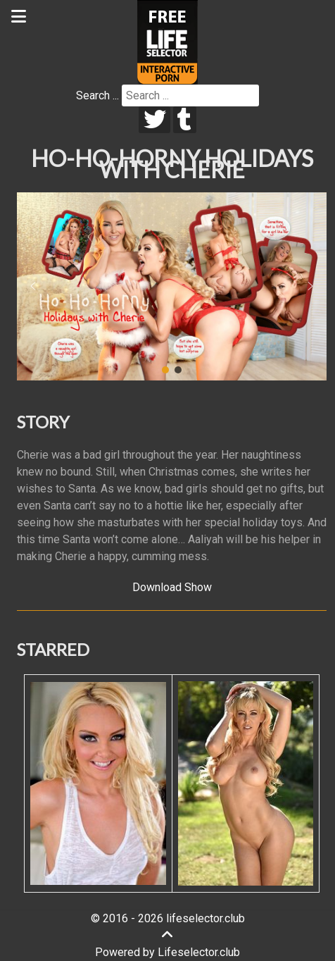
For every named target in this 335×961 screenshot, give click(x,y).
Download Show (172, 587)
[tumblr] (184, 119)
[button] (33, 286)
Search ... (97, 95)
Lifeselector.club (199, 952)
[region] (172, 286)
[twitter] (154, 119)
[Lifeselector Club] (167, 41)
